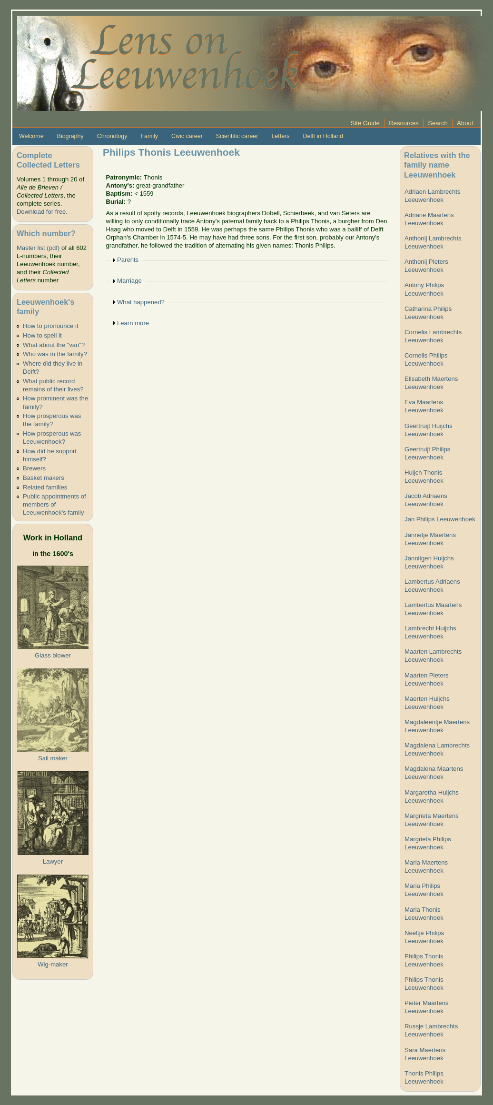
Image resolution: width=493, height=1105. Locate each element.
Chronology (112, 136)
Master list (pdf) (38, 247)
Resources (404, 123)
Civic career (187, 136)
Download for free (41, 211)
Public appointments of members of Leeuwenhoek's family (54, 504)
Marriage (129, 280)
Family (149, 136)
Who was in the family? (55, 354)
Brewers (34, 468)
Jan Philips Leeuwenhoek (439, 519)
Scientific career (237, 136)
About (465, 123)
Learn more (133, 323)
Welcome (31, 136)
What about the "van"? (54, 344)
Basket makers (43, 477)
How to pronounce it (51, 325)
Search (438, 123)
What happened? (141, 302)
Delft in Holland (323, 136)
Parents (127, 259)
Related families (45, 487)
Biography (70, 136)
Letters (280, 136)
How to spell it (42, 335)
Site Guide (365, 123)
